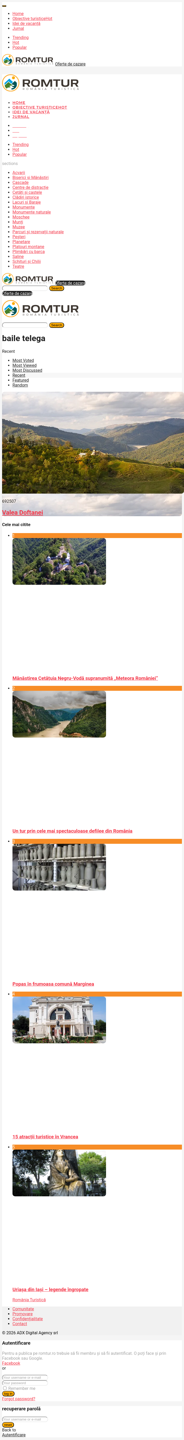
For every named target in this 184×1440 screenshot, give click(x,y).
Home (18, 13)
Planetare (21, 241)
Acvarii (18, 172)
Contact (19, 1323)
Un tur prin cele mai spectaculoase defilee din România (72, 831)
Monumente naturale (31, 212)
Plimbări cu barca (28, 251)
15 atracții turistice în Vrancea (45, 1137)
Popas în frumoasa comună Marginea (53, 984)
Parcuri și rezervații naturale (38, 231)
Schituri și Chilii (26, 261)
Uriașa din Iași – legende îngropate (50, 1289)
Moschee (21, 217)
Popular (19, 47)
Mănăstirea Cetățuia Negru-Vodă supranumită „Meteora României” (85, 678)
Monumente (23, 207)
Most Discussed (27, 370)
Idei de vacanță (26, 23)
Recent (18, 375)
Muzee (18, 226)
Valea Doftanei (22, 512)
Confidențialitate (27, 1318)
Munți (17, 222)
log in (8, 1394)
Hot (15, 42)
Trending (20, 37)
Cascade (20, 182)
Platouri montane (28, 246)
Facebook (11, 1363)
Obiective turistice (32, 18)
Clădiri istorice (25, 197)
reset (8, 1425)
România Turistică (29, 1299)
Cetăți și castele (27, 192)
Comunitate (23, 1308)
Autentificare (14, 1434)
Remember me (21, 1388)
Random (20, 385)
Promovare (22, 1313)
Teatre (18, 266)
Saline (18, 256)
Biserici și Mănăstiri (30, 177)
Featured (20, 380)
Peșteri (18, 236)
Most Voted (23, 360)
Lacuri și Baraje (26, 202)
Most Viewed (24, 365)
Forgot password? (18, 1398)
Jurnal (18, 28)
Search (56, 288)
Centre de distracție (30, 187)
